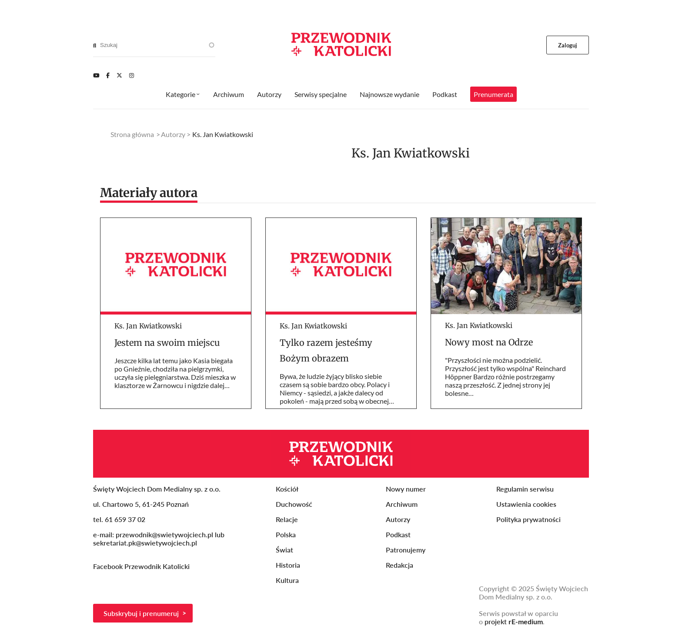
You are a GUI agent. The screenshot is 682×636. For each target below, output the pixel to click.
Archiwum (228, 94)
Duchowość (294, 504)
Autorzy (269, 94)
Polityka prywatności (528, 519)
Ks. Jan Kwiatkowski (148, 325)
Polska (286, 534)
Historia (288, 565)
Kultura (287, 580)
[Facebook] (108, 75)
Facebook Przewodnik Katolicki (142, 566)
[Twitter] (119, 75)
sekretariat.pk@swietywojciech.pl (145, 543)
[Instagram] (131, 75)
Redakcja (399, 565)
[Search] (94, 45)
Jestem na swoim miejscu (167, 342)
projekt (514, 621)
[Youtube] (96, 75)
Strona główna (132, 134)
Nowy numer (406, 489)
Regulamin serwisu (525, 489)
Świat (284, 550)
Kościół (287, 489)
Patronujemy (405, 550)
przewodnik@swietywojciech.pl (164, 534)
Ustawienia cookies (526, 504)
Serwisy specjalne (320, 94)
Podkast (444, 94)
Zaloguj (568, 45)
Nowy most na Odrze (489, 342)
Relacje (287, 519)
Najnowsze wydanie (389, 94)
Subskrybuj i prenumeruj (141, 613)
